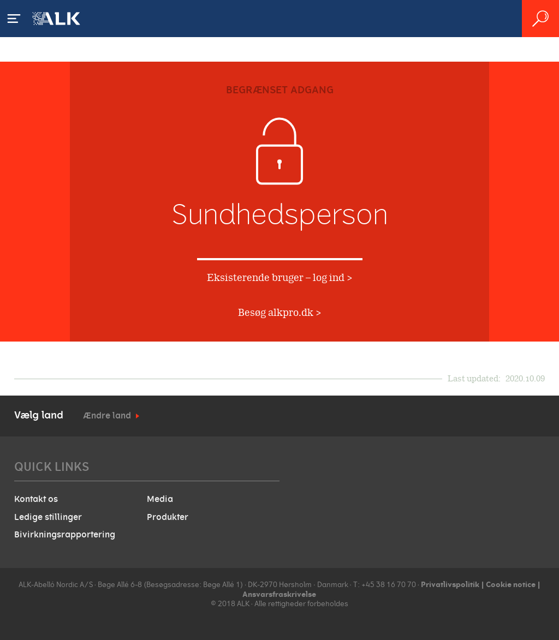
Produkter (167, 517)
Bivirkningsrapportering (64, 535)
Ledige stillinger (48, 517)
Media (160, 499)
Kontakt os (36, 499)
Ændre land (107, 416)
